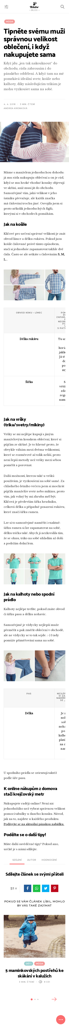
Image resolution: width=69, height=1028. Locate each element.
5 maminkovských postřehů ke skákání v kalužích (34, 973)
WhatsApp (36, 888)
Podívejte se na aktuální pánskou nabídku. (34, 824)
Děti (28, 963)
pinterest (54, 888)
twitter (45, 888)
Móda (9, 21)
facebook (27, 888)
